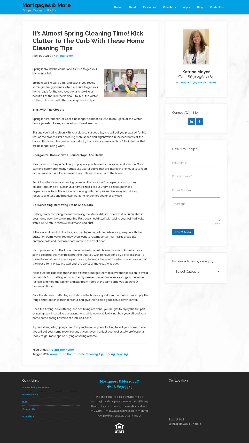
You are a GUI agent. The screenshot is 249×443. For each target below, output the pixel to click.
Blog (25, 401)
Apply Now (28, 416)
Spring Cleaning (117, 354)
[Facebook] (199, 121)
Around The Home (61, 349)
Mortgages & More (46, 5)
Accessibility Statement (36, 387)
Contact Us (28, 409)
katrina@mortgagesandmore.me (196, 82)
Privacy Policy (30, 394)
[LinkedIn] (191, 121)
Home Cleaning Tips (91, 354)
